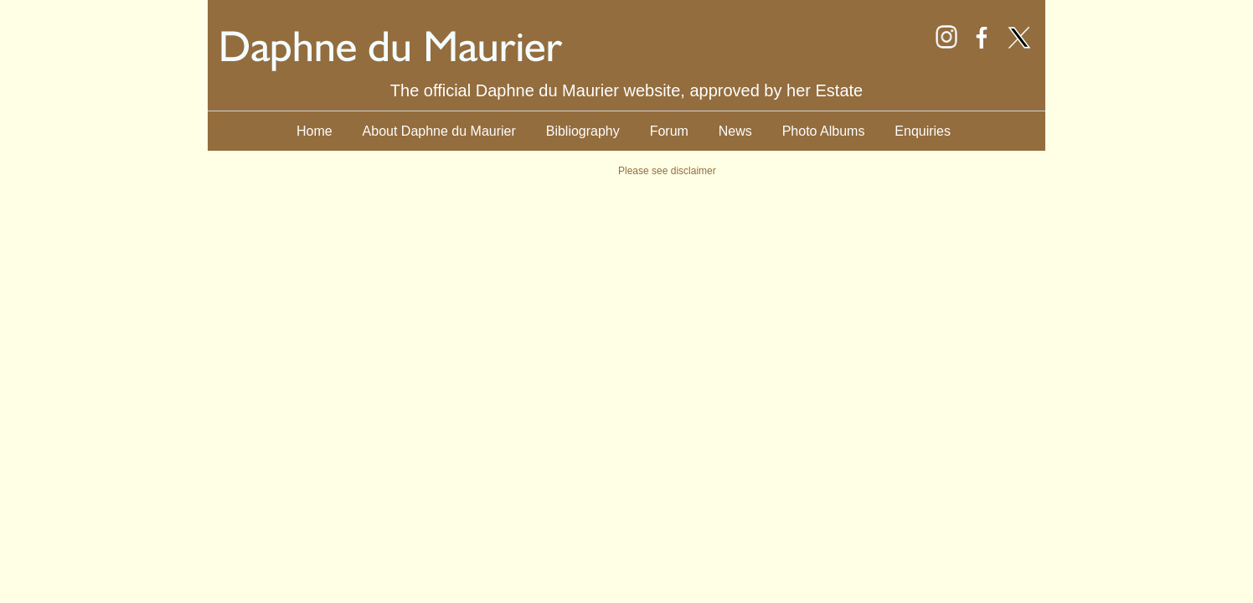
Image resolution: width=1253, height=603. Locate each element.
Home (314, 131)
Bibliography (583, 131)
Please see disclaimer (667, 171)
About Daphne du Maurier (439, 131)
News (735, 131)
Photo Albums (823, 131)
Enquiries (923, 131)
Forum (669, 131)
